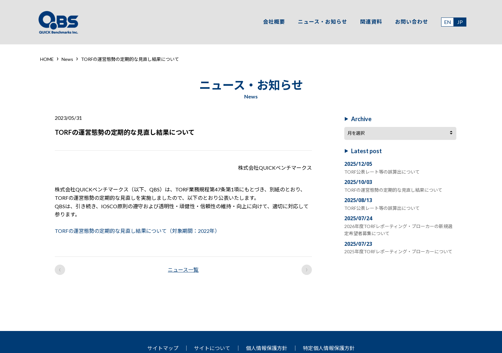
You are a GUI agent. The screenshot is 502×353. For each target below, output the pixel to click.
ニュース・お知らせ (321, 22)
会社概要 (273, 22)
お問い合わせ (410, 22)
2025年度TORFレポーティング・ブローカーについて (398, 251)
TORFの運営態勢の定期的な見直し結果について (393, 189)
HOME (47, 59)
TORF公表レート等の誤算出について (381, 171)
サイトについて (212, 348)
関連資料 (370, 22)
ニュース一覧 (183, 270)
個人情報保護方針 (266, 348)
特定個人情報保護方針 (329, 348)
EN (446, 22)
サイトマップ (162, 348)
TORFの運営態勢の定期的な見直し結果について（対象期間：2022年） (137, 231)
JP (459, 22)
